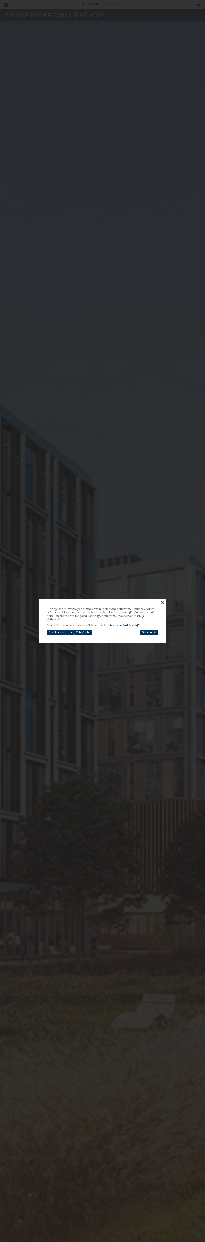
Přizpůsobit (83, 632)
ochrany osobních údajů (123, 625)
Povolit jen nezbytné (60, 632)
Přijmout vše (149, 632)
